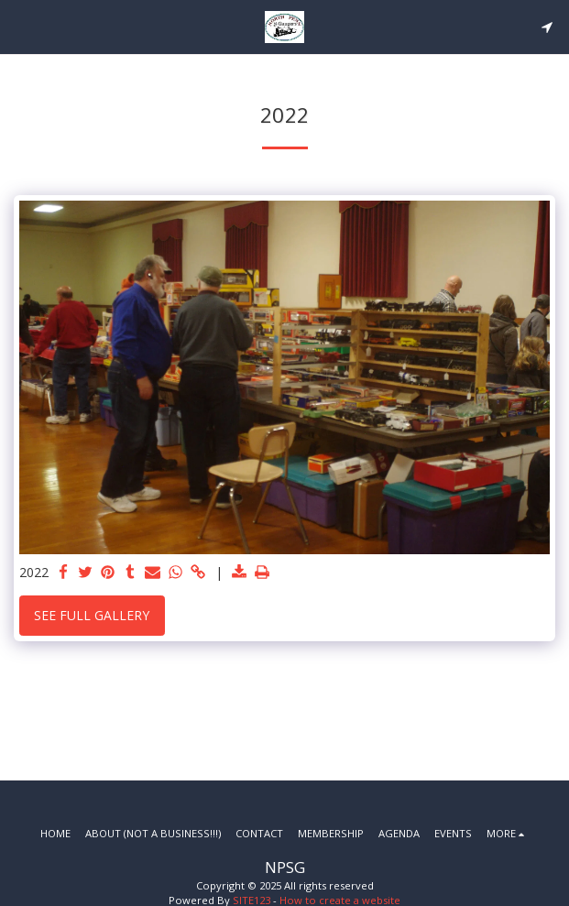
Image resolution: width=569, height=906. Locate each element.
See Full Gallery (91, 615)
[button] (20, 26)
